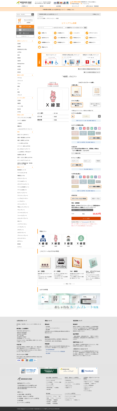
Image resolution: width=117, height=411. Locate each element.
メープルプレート (21, 227)
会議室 (19, 46)
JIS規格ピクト (61, 33)
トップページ (40, 16)
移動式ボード (87, 388)
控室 (18, 55)
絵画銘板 (55, 401)
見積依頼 (92, 6)
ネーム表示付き (77, 384)
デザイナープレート (22, 178)
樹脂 (18, 86)
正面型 (19, 100)
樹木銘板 (49, 401)
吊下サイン (20, 241)
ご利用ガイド (24, 6)
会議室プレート (69, 387)
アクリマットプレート (22, 195)
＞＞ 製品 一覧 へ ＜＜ (69, 283)
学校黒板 (97, 381)
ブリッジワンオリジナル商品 (24, 117)
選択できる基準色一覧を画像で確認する (86, 142)
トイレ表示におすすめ (22, 143)
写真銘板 (49, 403)
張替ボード (94, 383)
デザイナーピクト (50, 18)
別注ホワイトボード (88, 387)
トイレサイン (68, 384)
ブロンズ (19, 94)
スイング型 (20, 106)
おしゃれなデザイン (70, 382)
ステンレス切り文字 (51, 380)
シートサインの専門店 (24, 402)
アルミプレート (21, 209)
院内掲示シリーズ (21, 169)
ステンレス (20, 80)
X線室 (43, 240)
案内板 (19, 244)
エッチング (59, 398)
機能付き (19, 126)
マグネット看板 (58, 382)
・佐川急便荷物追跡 (49, 349)
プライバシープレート (22, 235)
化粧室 (19, 60)
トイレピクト (76, 33)
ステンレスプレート (22, 204)
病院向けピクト (93, 37)
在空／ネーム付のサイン (23, 134)
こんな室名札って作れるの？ (24, 151)
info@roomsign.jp (74, 3)
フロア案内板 (49, 382)
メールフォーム (85, 3)
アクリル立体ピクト (22, 189)
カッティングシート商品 (71, 396)
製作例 (41, 6)
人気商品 (19, 123)
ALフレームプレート (22, 192)
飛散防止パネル (21, 175)
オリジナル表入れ (88, 390)
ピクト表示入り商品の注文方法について (89, 69)
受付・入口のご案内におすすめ (24, 157)
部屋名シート (77, 399)
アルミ (19, 83)
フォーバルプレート (22, 215)
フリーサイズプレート (22, 212)
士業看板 (56, 387)
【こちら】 (85, 222)
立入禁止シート (69, 399)
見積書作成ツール (25, 36)
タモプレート (20, 229)
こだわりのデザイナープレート (24, 129)
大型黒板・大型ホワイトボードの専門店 (29, 398)
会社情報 (58, 6)
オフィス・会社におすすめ (23, 146)
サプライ (19, 246)
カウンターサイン (21, 238)
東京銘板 (21, 400)
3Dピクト (19, 221)
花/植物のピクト (61, 42)
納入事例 (49, 389)
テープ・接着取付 (21, 120)
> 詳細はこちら (95, 14)
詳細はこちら (70, 9)
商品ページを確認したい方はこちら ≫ (82, 210)
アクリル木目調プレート (23, 187)
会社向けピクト (45, 37)
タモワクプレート (21, 232)
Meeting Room (20, 63)
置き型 (19, 109)
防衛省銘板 (55, 403)
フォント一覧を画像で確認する (86, 169)
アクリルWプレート (22, 181)
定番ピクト (44, 33)
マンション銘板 (50, 384)
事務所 (19, 58)
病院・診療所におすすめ (23, 140)
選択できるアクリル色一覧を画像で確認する (86, 120)
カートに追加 (86, 218)
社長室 (19, 69)
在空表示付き (68, 380)
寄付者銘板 (49, 399)
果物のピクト (45, 47)
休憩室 (19, 66)
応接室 (19, 43)
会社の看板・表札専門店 (25, 394)
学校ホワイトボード (88, 381)
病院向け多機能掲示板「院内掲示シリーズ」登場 (24, 164)
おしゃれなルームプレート (23, 149)
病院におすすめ (69, 385)
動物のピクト (92, 42)
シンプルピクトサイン (22, 198)
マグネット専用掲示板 (88, 385)
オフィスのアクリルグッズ (23, 160)
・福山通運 (47, 353)
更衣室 (19, 72)
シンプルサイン (21, 201)
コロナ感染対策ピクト (63, 37)
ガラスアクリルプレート (23, 184)
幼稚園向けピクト (46, 42)
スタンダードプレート (22, 218)
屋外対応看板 (49, 387)
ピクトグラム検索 (41, 18)
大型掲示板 (86, 383)
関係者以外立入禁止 (22, 49)
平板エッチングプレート (23, 207)
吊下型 (19, 112)
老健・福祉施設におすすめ (23, 137)
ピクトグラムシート (70, 398)
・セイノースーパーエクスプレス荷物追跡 (55, 351)
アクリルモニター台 (22, 172)
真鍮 (18, 92)
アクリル (19, 77)
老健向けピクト (77, 42)
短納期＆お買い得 (21, 154)
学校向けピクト (77, 37)
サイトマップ (75, 6)
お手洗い (19, 52)
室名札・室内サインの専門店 (26, 396)
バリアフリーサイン (22, 224)
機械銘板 (56, 399)
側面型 (19, 103)
